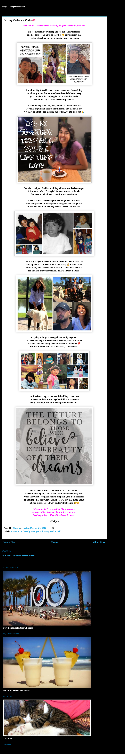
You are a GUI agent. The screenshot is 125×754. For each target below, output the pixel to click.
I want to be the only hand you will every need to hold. (36, 531)
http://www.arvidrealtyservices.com (18, 555)
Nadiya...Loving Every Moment (13, 7)
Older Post (99, 542)
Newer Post (10, 542)
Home (54, 542)
